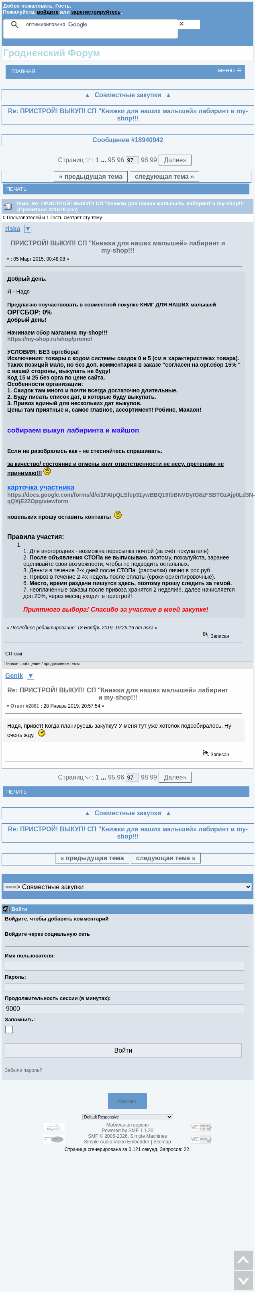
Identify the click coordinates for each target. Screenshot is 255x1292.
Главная (23, 71)
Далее (175, 160)
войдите (48, 12)
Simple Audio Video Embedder (116, 1142)
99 (153, 160)
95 (111, 160)
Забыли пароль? (23, 1070)
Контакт (127, 1101)
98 (144, 160)
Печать (16, 189)
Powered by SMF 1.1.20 (127, 1130)
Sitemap (162, 1142)
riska (12, 228)
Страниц (75, 160)
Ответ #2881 (24, 706)
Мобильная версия (127, 1125)
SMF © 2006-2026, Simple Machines (127, 1136)
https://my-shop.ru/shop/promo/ (49, 339)
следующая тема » (164, 176)
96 (120, 160)
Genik (14, 675)
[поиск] (113, 24)
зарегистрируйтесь (95, 12)
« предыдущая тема (90, 176)
